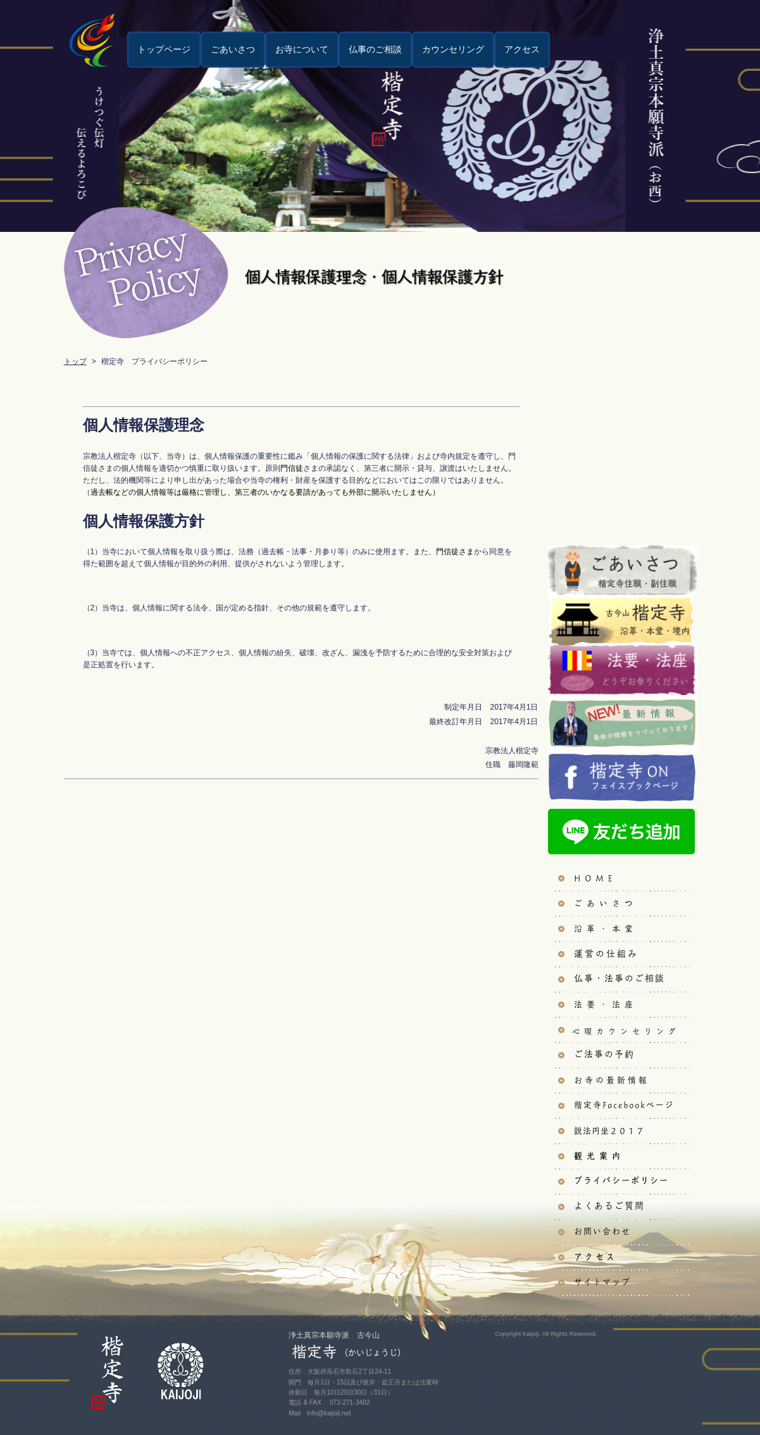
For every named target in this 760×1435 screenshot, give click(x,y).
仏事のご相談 (374, 49)
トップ (75, 361)
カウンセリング (452, 49)
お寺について (301, 49)
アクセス (521, 49)
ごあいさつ (232, 49)
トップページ (163, 49)
